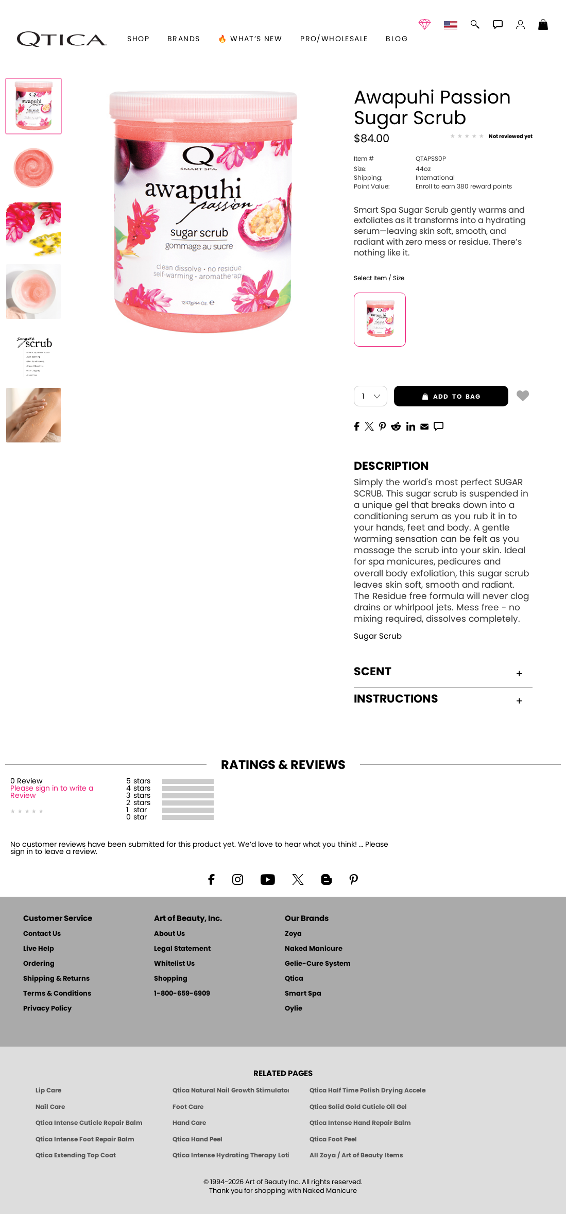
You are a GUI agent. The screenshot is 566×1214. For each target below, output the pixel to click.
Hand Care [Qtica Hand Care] (189, 1123)
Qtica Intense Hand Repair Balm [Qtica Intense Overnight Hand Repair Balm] (360, 1123)
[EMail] (424, 425)
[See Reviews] (491, 137)
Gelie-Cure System (318, 964)
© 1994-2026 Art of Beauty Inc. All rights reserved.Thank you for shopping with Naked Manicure (283, 1186)
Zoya (293, 934)
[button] (62, 39)
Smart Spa (303, 993)
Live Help (38, 949)
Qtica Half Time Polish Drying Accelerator (368, 1090)
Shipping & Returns (56, 979)
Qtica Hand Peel (197, 1139)
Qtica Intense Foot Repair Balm (85, 1139)
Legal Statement (182, 949)
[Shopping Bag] (543, 25)
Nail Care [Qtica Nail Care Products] (50, 1107)
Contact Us (42, 934)
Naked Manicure (313, 949)
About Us (169, 934)
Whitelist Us (174, 964)
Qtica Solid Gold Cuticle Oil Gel (358, 1107)
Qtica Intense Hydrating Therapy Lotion (231, 1155)
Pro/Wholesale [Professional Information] (334, 39)
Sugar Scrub (378, 636)
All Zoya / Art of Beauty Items (356, 1155)
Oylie (293, 1008)
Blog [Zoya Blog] (397, 39)
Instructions (438, 699)
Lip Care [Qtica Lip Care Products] (48, 1090)
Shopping (170, 979)
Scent (438, 671)
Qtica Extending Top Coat (76, 1155)
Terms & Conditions (57, 993)
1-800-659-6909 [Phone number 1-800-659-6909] (182, 993)
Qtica (294, 979)
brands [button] (183, 39)
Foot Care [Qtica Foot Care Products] (188, 1107)
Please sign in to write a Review (51, 792)
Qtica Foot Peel (333, 1139)
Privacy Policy (47, 1008)
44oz (392, 169)
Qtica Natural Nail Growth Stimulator (231, 1090)
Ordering (39, 964)
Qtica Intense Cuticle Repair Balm (89, 1123)
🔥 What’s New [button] (250, 39)
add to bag (437, 396)
